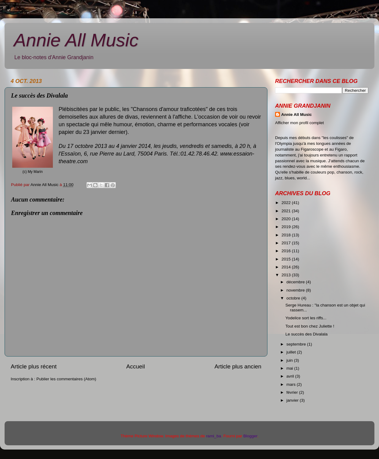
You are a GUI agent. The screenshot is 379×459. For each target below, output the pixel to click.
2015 (286, 259)
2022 (286, 202)
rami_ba (213, 436)
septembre (296, 344)
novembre (296, 290)
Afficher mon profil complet (299, 122)
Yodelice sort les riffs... (305, 318)
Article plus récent (34, 366)
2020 (286, 219)
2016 (286, 251)
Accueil (135, 366)
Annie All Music (76, 40)
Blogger (250, 436)
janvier (293, 400)
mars (291, 384)
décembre (296, 282)
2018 (286, 235)
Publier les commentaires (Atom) (66, 379)
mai (290, 368)
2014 (286, 267)
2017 (286, 243)
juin (290, 360)
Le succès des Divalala (306, 334)
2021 (286, 211)
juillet (291, 352)
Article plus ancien (238, 366)
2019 (286, 226)
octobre (293, 298)
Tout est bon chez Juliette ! (309, 326)
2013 (286, 275)
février (292, 392)
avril (290, 376)
